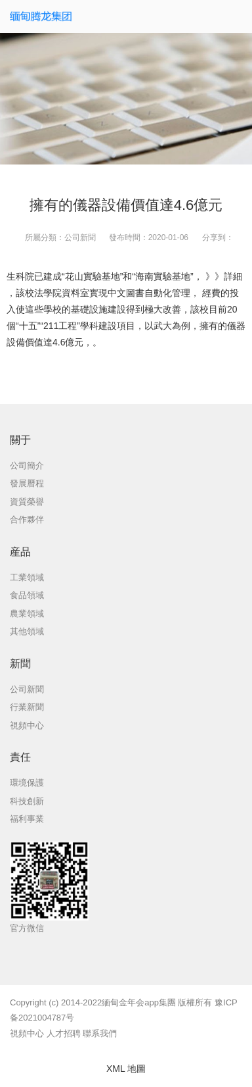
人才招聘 (64, 1033)
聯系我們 (100, 1033)
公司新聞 (80, 237)
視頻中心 (27, 1033)
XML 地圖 (126, 1068)
